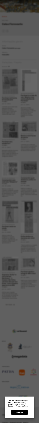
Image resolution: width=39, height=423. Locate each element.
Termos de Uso (21, 406)
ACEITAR (19, 412)
